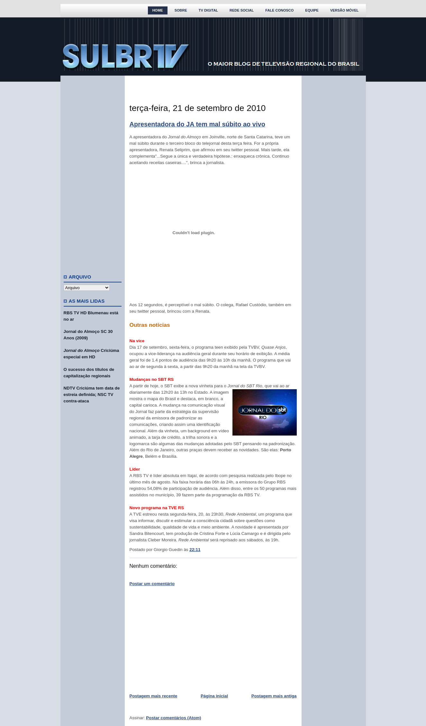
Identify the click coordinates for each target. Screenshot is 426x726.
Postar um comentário (152, 583)
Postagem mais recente (153, 696)
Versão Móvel (344, 10)
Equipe (312, 10)
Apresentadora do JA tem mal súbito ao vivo (197, 124)
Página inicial (214, 696)
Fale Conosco (279, 10)
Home (157, 10)
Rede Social (242, 10)
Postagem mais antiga (274, 696)
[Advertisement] (93, 172)
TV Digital (208, 10)
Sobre (181, 10)
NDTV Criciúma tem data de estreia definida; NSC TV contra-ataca (92, 394)
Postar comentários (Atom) (173, 717)
